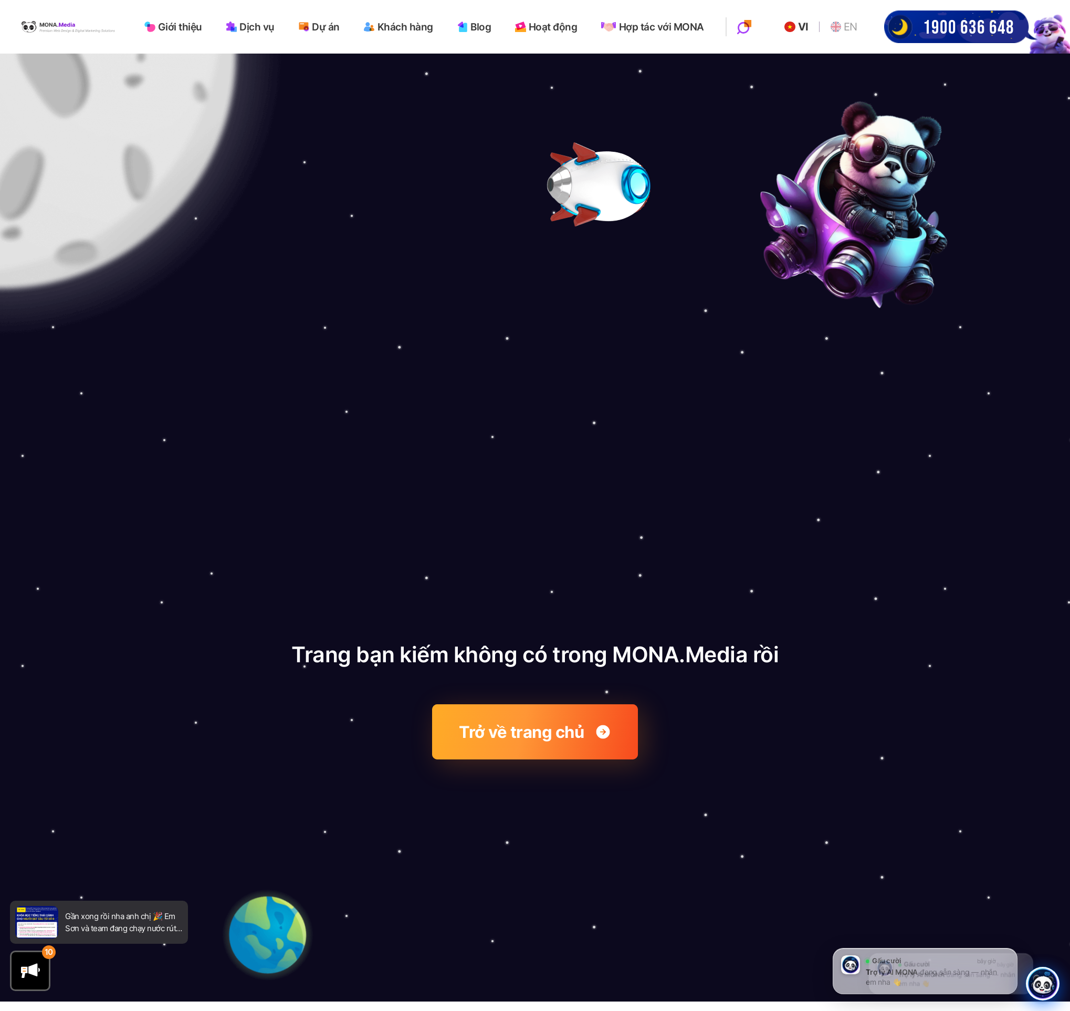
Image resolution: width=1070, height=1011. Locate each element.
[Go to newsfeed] (36, 922)
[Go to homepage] (70, 26)
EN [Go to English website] (844, 26)
